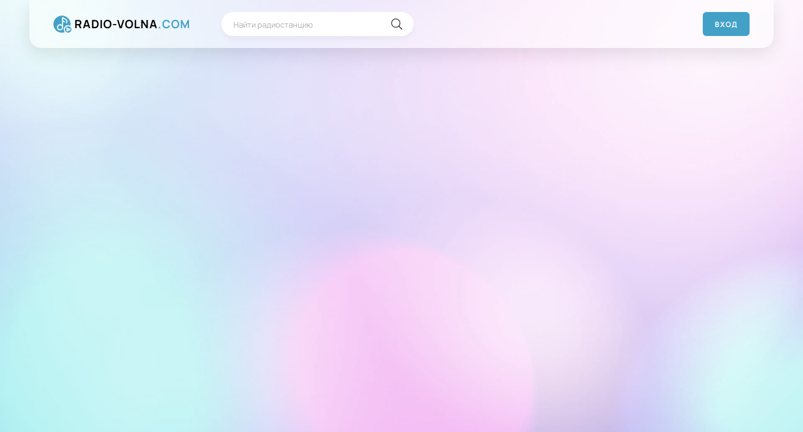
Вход (726, 24)
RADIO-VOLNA (132, 24)
